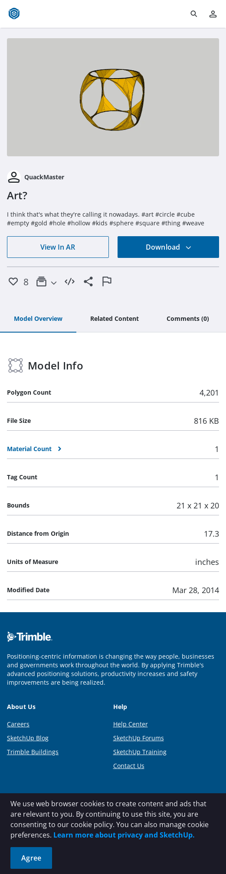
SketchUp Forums (138, 738)
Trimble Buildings (33, 752)
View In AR (57, 247)
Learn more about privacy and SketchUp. (124, 835)
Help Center (130, 724)
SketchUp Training (140, 752)
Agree (31, 858)
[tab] (38, 319)
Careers (18, 724)
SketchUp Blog (28, 738)
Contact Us (128, 766)
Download (169, 247)
